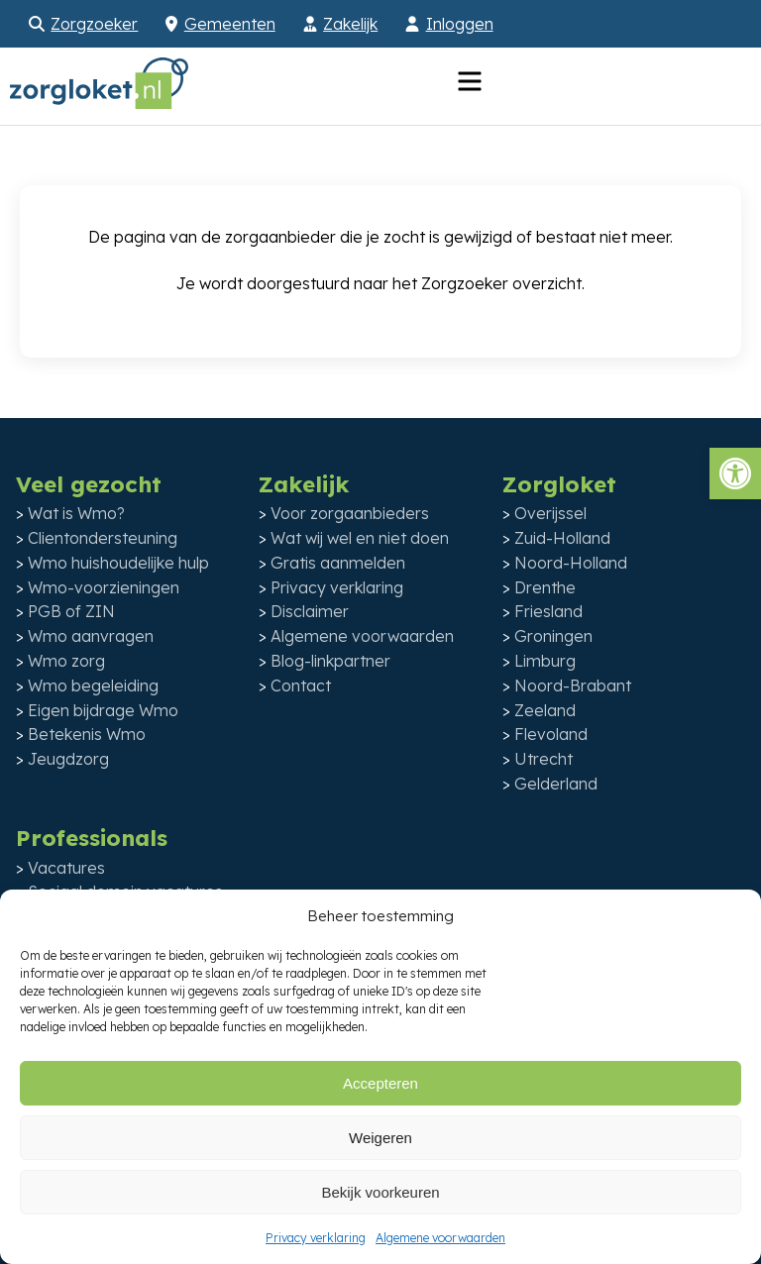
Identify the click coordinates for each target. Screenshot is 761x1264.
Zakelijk (350, 24)
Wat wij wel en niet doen (360, 538)
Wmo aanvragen (91, 636)
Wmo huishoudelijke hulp (118, 563)
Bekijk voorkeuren (380, 1192)
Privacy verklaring (316, 1237)
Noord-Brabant (572, 685)
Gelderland (556, 783)
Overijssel (550, 513)
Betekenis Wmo (87, 734)
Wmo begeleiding (93, 685)
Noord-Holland (570, 563)
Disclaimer (310, 611)
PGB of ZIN (71, 611)
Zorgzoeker (94, 24)
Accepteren (380, 1083)
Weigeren (380, 1137)
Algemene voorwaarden (440, 1237)
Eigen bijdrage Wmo (103, 710)
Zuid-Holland (562, 538)
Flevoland (551, 734)
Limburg (545, 661)
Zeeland (545, 710)
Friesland (548, 611)
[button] (735, 473)
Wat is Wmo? (76, 513)
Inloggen (459, 24)
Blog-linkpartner (330, 661)
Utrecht (543, 759)
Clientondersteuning (102, 538)
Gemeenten (229, 24)
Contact (301, 685)
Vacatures (66, 868)
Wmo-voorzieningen (103, 587)
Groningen (553, 636)
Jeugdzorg (68, 759)
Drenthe (545, 587)
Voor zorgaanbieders (350, 513)
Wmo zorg (66, 661)
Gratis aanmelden (338, 563)
